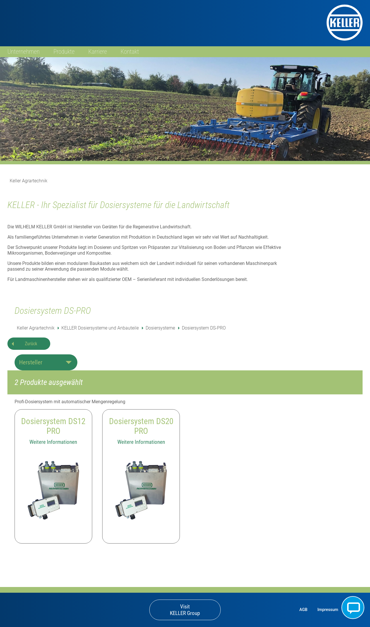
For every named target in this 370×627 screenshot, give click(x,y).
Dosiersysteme (160, 328)
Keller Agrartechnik (28, 180)
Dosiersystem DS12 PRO (53, 426)
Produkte (64, 51)
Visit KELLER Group (185, 609)
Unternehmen (23, 51)
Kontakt (130, 51)
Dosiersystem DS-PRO (204, 328)
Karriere (97, 51)
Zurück (31, 343)
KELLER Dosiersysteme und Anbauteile (100, 328)
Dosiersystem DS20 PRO (141, 426)
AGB (303, 609)
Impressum (327, 609)
